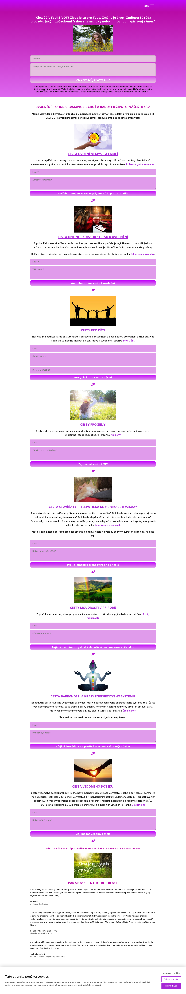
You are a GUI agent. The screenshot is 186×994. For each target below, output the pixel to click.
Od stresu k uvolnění (142, 254)
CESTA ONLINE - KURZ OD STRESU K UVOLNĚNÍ (93, 237)
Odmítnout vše (171, 979)
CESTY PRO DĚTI (93, 330)
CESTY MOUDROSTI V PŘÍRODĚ (93, 607)
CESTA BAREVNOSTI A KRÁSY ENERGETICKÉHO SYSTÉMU (93, 696)
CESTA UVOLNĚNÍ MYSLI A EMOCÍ (93, 154)
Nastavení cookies (171, 973)
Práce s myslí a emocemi (140, 164)
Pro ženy (115, 434)
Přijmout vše (171, 985)
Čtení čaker (129, 710)
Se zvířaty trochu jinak (108, 525)
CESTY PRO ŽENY (92, 424)
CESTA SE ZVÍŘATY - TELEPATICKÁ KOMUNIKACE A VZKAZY (93, 507)
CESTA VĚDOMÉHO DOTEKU (92, 786)
